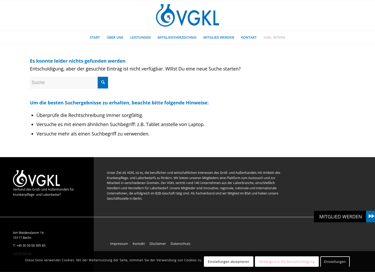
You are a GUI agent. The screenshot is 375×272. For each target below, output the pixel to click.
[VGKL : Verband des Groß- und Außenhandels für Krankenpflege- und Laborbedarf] (187, 15)
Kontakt (139, 243)
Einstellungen (335, 261)
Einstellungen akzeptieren (228, 261)
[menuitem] (94, 37)
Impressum (119, 243)
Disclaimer (157, 243)
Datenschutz (180, 243)
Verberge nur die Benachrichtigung (287, 261)
